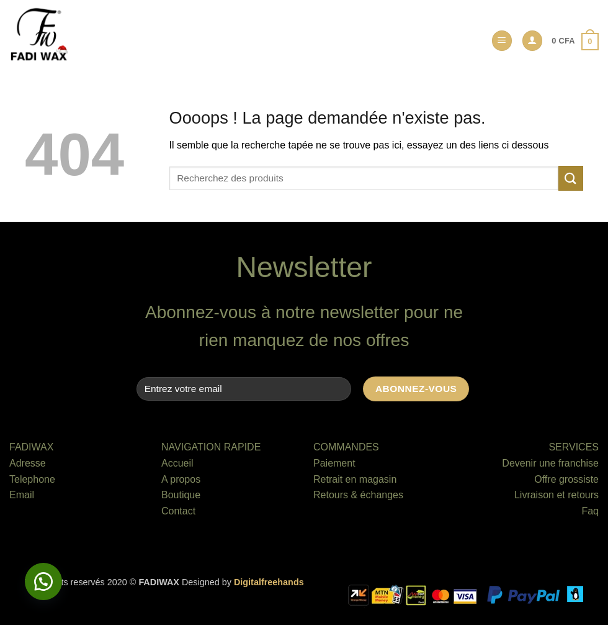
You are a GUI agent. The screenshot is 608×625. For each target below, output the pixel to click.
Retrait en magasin (354, 479)
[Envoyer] (570, 178)
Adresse (27, 463)
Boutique (180, 495)
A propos (180, 479)
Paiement (334, 463)
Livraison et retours (556, 495)
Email (21, 495)
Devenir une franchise (550, 463)
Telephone (32, 479)
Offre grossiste (566, 479)
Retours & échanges (358, 495)
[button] (502, 40)
